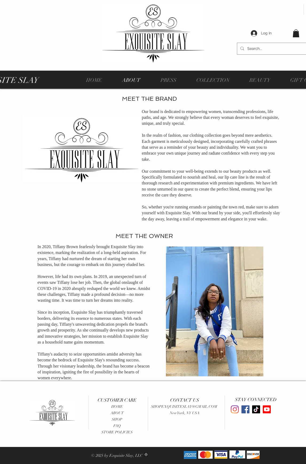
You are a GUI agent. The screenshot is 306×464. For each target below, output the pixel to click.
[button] (296, 33)
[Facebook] (245, 409)
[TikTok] (256, 409)
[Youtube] (267, 409)
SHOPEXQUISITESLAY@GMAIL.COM (184, 406)
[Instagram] (235, 409)
